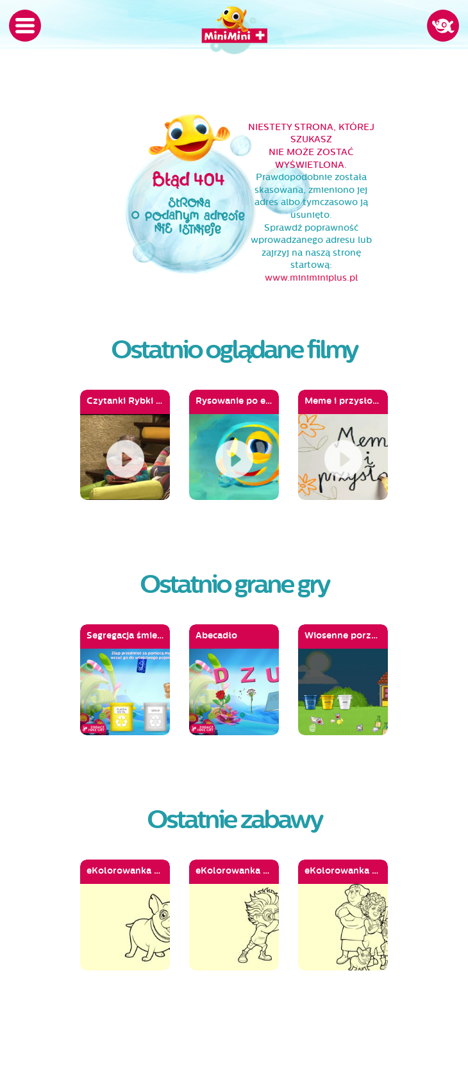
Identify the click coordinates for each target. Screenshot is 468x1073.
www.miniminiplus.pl (311, 277)
